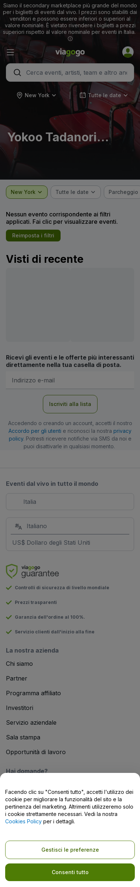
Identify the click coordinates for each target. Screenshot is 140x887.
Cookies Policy (23, 821)
